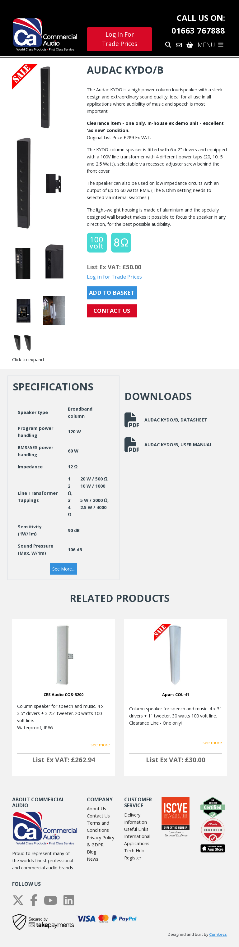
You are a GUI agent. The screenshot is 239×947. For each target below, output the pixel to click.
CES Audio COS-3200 (63, 694)
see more (100, 745)
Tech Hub (134, 851)
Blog (91, 852)
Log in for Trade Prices (114, 276)
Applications (136, 843)
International (137, 836)
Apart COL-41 (175, 694)
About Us (96, 809)
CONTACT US (111, 310)
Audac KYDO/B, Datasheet (165, 419)
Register (132, 858)
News (92, 859)
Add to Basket (111, 292)
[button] (63, 569)
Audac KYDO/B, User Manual (168, 444)
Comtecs (218, 934)
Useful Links (136, 829)
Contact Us (98, 816)
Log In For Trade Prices (119, 39)
